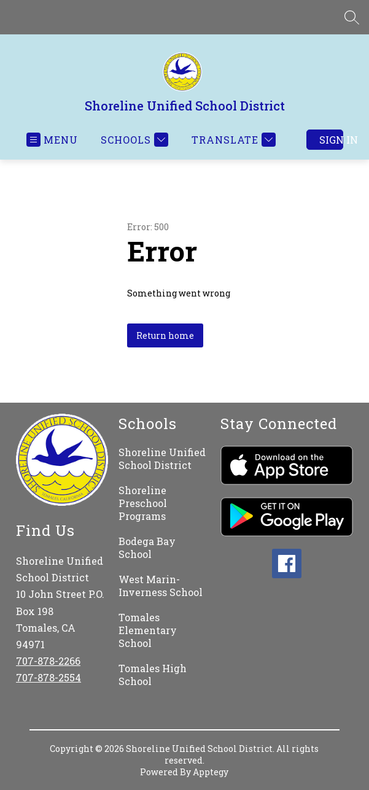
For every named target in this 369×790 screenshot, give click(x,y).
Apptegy (210, 772)
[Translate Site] (232, 139)
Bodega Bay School (147, 547)
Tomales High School (152, 674)
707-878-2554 (48, 677)
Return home (165, 335)
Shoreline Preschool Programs (142, 503)
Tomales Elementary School (147, 630)
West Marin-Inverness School (160, 585)
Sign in (331, 139)
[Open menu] (52, 139)
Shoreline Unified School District (162, 458)
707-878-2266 (48, 660)
